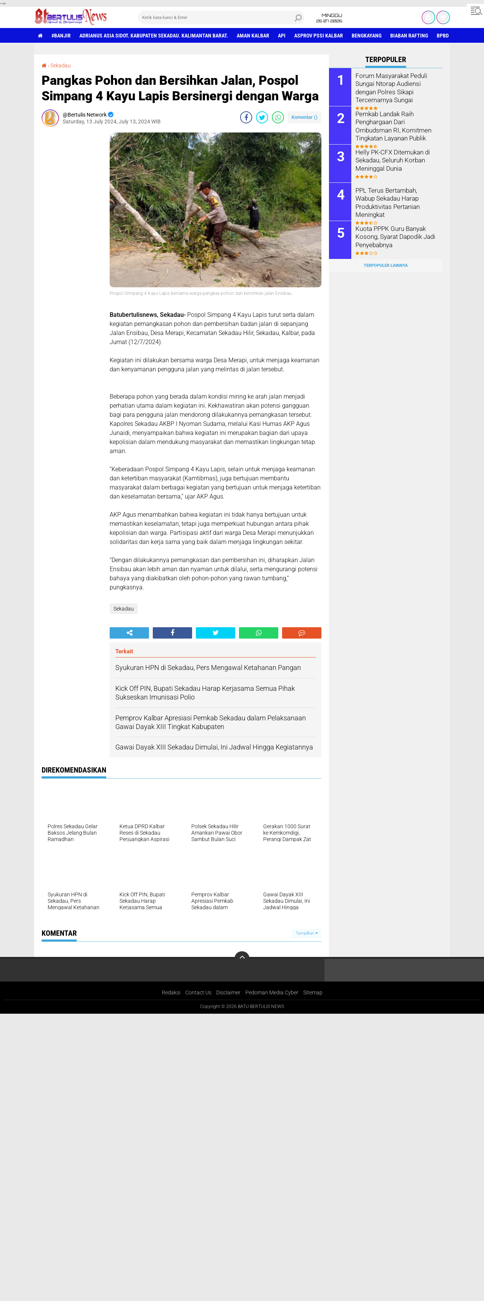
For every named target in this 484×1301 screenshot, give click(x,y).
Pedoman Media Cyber (271, 992)
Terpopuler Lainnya (386, 265)
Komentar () (305, 117)
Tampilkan (307, 933)
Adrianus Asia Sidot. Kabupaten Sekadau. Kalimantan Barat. (153, 36)
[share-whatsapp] (278, 117)
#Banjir (61, 36)
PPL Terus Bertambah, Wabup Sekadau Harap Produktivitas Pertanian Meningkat (395, 198)
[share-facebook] (246, 117)
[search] (221, 17)
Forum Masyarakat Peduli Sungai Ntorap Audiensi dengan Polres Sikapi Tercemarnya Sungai (389, 87)
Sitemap (313, 992)
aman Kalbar (253, 36)
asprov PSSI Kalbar (318, 36)
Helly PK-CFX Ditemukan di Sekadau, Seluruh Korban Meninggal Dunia (391, 159)
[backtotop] (242, 958)
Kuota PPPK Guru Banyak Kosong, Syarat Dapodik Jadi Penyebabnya (393, 236)
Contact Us (198, 992)
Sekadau (60, 65)
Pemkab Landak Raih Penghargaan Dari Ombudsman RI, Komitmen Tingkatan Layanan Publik (391, 125)
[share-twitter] (262, 117)
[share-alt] (129, 633)
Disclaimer (228, 992)
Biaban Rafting (409, 36)
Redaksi (171, 992)
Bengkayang (367, 36)
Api (281, 36)
